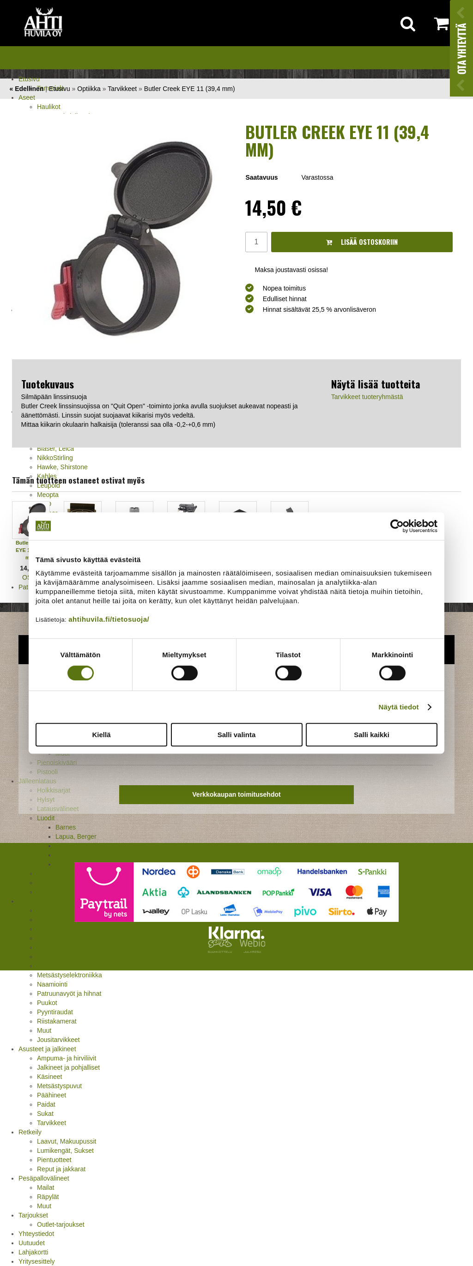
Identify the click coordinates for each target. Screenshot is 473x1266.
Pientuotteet (54, 1159)
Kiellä (101, 735)
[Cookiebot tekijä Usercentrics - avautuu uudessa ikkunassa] (397, 526)
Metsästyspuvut (59, 1086)
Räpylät (48, 1196)
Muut (44, 1030)
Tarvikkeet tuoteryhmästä (367, 396)
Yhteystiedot (36, 1233)
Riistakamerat (57, 1021)
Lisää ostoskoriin (362, 242)
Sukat (45, 1113)
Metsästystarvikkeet (46, 901)
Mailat (45, 1187)
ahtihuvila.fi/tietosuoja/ (108, 619)
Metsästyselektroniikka (69, 975)
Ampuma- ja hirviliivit (66, 1058)
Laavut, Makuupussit (66, 1141)
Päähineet (51, 1095)
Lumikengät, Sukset (65, 1150)
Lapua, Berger (76, 836)
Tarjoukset (33, 1215)
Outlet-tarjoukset (61, 1224)
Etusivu (29, 79)
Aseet (26, 97)
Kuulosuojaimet (59, 965)
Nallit (44, 892)
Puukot (47, 1002)
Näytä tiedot (399, 707)
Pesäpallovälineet (43, 1178)
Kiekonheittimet (59, 956)
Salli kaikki (371, 735)
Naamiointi (52, 984)
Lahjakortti (33, 1252)
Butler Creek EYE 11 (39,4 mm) (189, 88)
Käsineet (49, 1076)
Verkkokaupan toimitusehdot (236, 794)
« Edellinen (26, 88)
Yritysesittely (36, 1261)
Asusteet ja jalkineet (47, 1049)
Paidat (46, 1104)
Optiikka (89, 88)
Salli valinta (237, 735)
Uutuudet (31, 1243)
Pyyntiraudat (55, 1012)
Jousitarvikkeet (58, 1039)
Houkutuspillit (56, 947)
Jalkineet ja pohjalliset (68, 1067)
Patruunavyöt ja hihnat (69, 993)
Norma (65, 845)
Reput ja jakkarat (61, 1169)
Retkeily (30, 1132)
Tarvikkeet (51, 1123)
